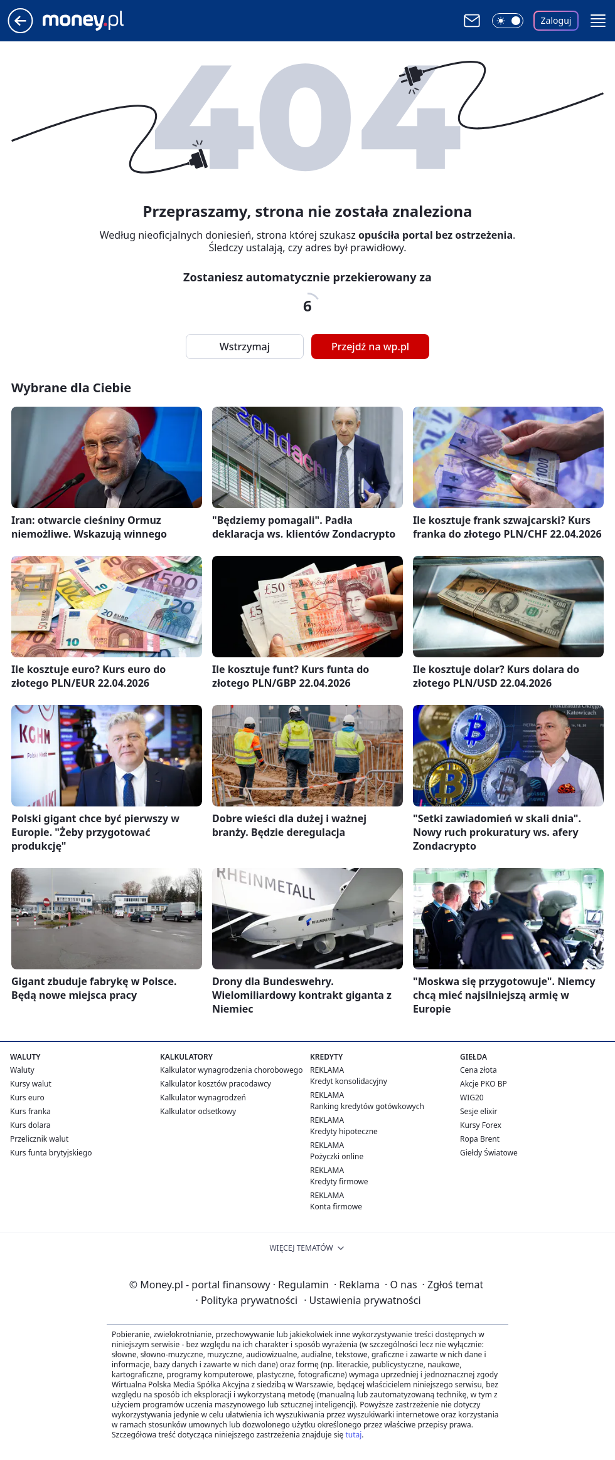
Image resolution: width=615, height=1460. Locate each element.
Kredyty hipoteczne (344, 1131)
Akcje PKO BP (483, 1083)
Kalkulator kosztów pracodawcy (215, 1083)
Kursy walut (30, 1083)
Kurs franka (30, 1111)
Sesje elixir (478, 1111)
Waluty (22, 1070)
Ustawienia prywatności (362, 1300)
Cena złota (478, 1070)
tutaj (353, 1434)
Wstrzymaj (245, 346)
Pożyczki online (336, 1156)
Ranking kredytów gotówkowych (367, 1106)
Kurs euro (27, 1097)
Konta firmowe (336, 1206)
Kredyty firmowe (339, 1181)
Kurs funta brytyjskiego (51, 1152)
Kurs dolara (30, 1125)
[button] (598, 21)
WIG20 (472, 1097)
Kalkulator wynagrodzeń (203, 1097)
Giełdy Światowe (489, 1152)
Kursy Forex (480, 1125)
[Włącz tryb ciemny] (507, 20)
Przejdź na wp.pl (370, 346)
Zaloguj (556, 20)
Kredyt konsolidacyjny (348, 1081)
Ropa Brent (480, 1139)
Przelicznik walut (39, 1139)
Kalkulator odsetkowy (198, 1111)
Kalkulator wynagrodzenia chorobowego (231, 1070)
